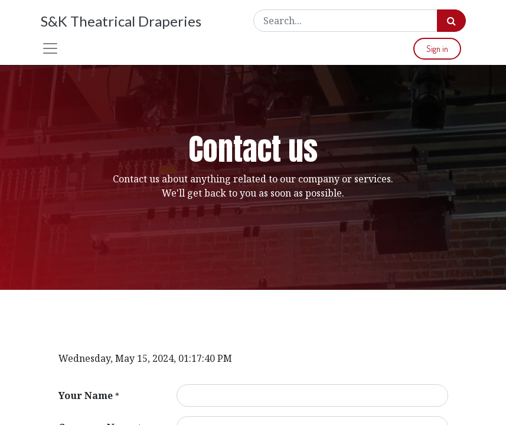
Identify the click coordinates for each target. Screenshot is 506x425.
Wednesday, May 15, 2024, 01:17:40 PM (145, 358)
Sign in (437, 49)
